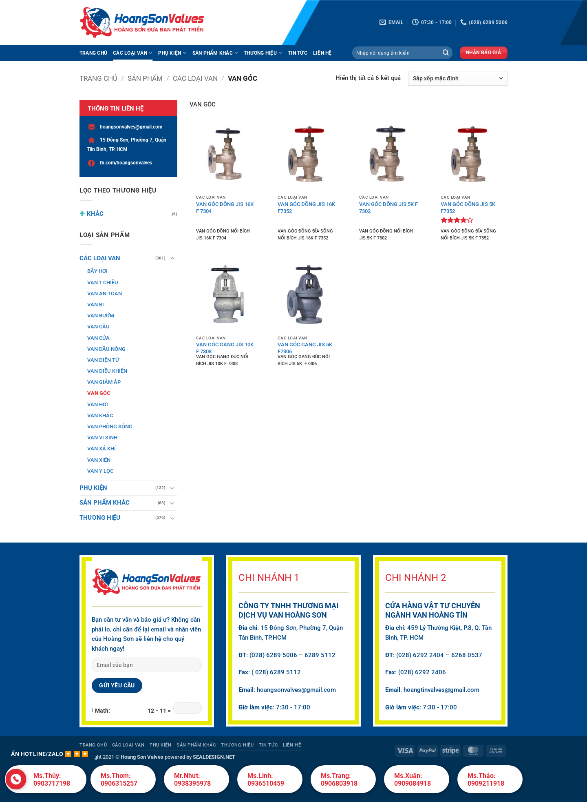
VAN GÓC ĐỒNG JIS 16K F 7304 (225, 207)
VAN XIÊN (98, 460)
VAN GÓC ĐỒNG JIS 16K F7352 (306, 207)
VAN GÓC (98, 393)
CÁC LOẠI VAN (132, 53)
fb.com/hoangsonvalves (119, 163)
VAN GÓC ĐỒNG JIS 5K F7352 (468, 207)
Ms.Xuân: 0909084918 (412, 779)
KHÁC (95, 213)
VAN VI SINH (102, 437)
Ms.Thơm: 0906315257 (119, 779)
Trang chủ (98, 78)
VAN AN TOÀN (104, 293)
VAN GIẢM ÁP (104, 382)
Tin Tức (297, 53)
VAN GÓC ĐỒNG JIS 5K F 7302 (388, 207)
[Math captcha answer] (187, 708)
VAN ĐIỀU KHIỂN (107, 371)
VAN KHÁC (100, 415)
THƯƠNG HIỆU (263, 53)
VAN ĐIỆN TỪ (103, 360)
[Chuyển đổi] (172, 258)
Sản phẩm (145, 78)
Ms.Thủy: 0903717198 (51, 779)
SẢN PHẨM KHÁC (215, 53)
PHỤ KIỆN (172, 53)
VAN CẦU (98, 326)
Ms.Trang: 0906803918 (339, 779)
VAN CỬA (98, 338)
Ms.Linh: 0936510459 (265, 779)
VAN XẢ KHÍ (101, 448)
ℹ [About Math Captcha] (92, 710)
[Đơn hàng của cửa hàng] (458, 78)
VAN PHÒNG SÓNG (109, 426)
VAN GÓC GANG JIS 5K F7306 (305, 347)
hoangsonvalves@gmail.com (124, 127)
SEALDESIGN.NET (214, 757)
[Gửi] (445, 53)
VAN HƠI (97, 404)
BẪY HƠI (97, 271)
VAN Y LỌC (100, 471)
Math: (102, 710)
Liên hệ (322, 53)
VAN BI (95, 304)
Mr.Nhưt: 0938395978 (192, 779)
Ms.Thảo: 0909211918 (486, 779)
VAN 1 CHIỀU (102, 282)
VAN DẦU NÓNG (106, 349)
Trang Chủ (93, 53)
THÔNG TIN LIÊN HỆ (115, 108)
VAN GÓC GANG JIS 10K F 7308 (225, 347)
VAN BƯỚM (100, 315)
